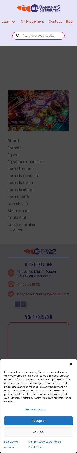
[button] (71, 381)
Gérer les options (35, 426)
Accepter (38, 438)
